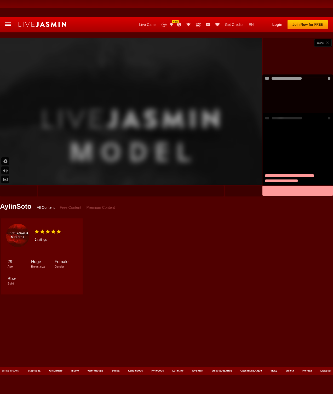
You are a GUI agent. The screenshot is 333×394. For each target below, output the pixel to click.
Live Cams (147, 8)
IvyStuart (197, 353)
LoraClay (177, 353)
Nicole (75, 353)
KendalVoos (135, 353)
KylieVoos (157, 353)
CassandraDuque (251, 353)
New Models (164, 8)
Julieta (290, 353)
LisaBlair (325, 353)
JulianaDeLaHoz (222, 353)
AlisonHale (55, 353)
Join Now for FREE (307, 8)
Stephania (34, 353)
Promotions (179, 8)
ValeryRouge (95, 353)
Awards (172, 8)
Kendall (307, 353)
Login (277, 8)
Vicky (273, 353)
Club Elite (188, 8)
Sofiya (115, 353)
